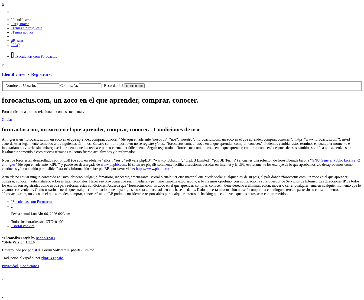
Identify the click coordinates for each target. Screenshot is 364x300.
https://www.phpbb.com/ (154, 169)
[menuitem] (21, 20)
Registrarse (41, 74)
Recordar (113, 86)
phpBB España (52, 258)
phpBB (33, 250)
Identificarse (13, 74)
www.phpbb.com (113, 164)
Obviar (7, 119)
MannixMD (45, 238)
